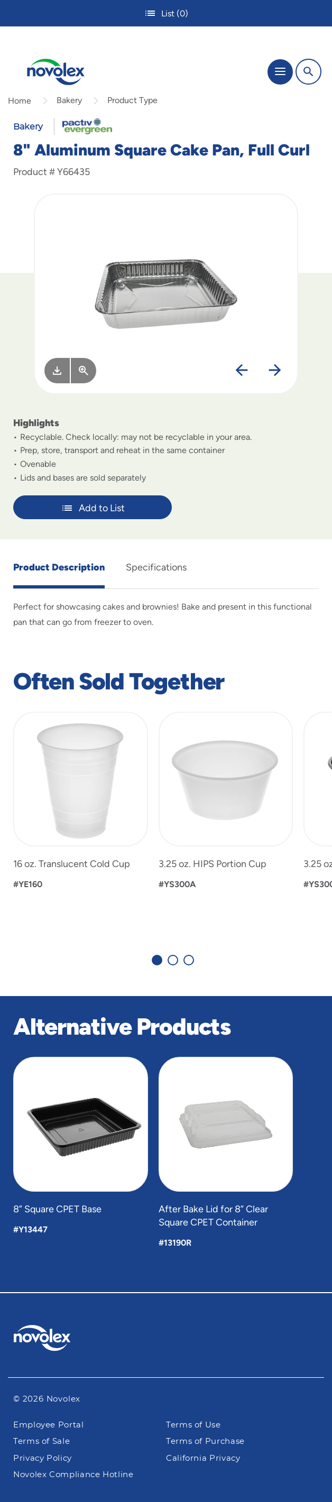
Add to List (93, 508)
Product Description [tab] (59, 567)
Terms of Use (193, 1425)
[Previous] (241, 370)
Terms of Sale (41, 1441)
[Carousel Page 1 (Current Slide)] (157, 960)
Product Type (132, 100)
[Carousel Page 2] (173, 960)
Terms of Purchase (205, 1441)
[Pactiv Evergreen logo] (166, 1339)
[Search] (308, 72)
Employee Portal (48, 1425)
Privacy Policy (42, 1458)
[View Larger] (83, 370)
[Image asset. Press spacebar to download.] (57, 370)
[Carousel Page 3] (188, 960)
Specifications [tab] (156, 567)
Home (19, 101)
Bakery (69, 100)
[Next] (275, 370)
